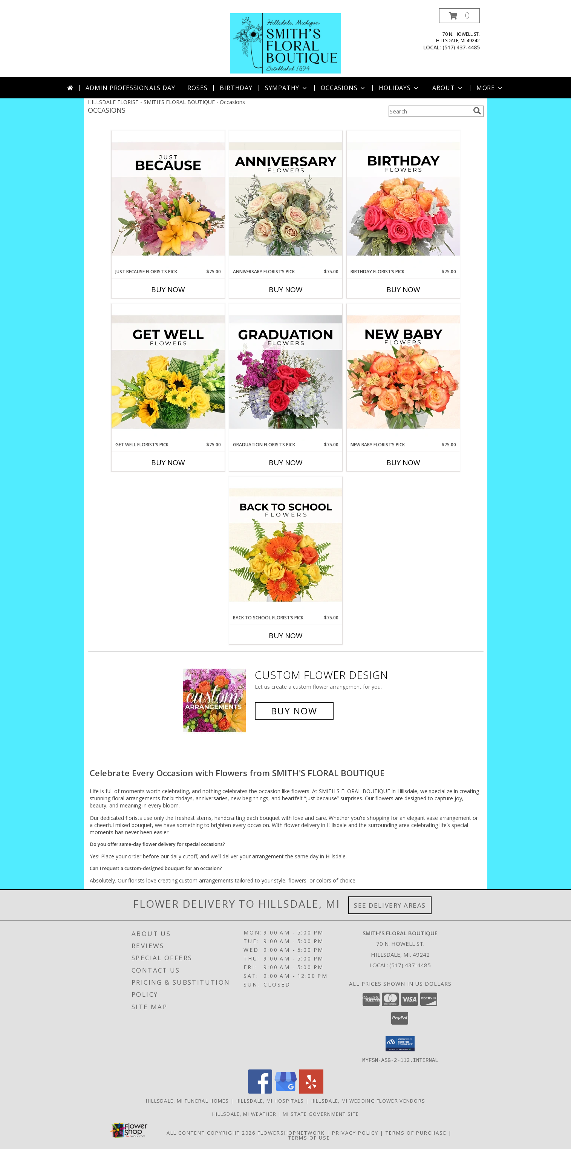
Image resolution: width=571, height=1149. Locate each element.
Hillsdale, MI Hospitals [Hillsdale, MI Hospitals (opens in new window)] (270, 1100)
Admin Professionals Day (130, 88)
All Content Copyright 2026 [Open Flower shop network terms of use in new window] (211, 1132)
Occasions (343, 88)
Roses (197, 88)
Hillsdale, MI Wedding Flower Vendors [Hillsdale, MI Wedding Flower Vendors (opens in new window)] (368, 1100)
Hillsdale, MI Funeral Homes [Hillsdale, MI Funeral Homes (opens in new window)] (187, 1100)
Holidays (399, 88)
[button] (459, 15)
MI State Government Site (321, 1113)
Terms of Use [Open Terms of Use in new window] (309, 1137)
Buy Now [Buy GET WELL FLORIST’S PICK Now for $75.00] (168, 462)
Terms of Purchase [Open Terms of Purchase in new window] (416, 1132)
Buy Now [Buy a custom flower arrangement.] (294, 711)
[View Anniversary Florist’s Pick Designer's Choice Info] (285, 199)
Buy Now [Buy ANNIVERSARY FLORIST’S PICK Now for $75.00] (286, 289)
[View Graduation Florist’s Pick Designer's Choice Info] (285, 372)
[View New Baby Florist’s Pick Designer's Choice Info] (403, 372)
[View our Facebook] (260, 1091)
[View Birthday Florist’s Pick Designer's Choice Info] (403, 199)
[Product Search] (429, 111)
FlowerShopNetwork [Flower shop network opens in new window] (291, 1132)
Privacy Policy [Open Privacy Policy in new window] (355, 1132)
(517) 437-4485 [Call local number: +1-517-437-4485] (461, 47)
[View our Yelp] (311, 1091)
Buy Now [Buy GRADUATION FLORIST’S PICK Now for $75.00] (286, 462)
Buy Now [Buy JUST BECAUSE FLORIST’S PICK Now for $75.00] (168, 289)
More (490, 88)
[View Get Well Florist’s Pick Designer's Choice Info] (168, 372)
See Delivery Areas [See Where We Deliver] (390, 905)
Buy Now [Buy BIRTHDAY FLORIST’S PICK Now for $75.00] (403, 289)
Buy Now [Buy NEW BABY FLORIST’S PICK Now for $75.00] (403, 462)
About (448, 88)
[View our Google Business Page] (286, 1091)
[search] (477, 111)
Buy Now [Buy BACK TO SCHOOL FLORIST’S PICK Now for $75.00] (286, 635)
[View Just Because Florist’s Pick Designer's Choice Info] (168, 199)
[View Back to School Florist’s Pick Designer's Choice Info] (285, 545)
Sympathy (286, 88)
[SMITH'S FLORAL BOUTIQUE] (285, 42)
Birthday (236, 88)
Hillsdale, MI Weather (244, 1113)
